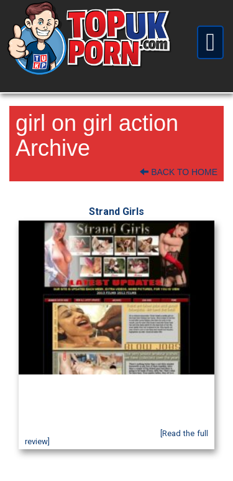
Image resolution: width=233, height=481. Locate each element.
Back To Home (178, 172)
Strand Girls (116, 211)
